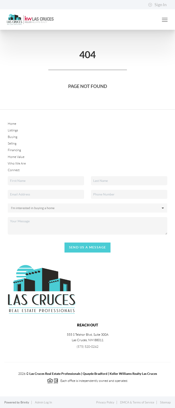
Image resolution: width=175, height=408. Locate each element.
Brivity (25, 402)
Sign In (157, 5)
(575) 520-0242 (87, 346)
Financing (14, 150)
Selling (12, 143)
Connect (14, 170)
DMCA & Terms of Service (137, 402)
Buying (12, 137)
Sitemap (165, 402)
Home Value (16, 157)
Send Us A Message (87, 247)
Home (12, 123)
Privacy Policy (105, 402)
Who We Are (17, 163)
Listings (13, 130)
